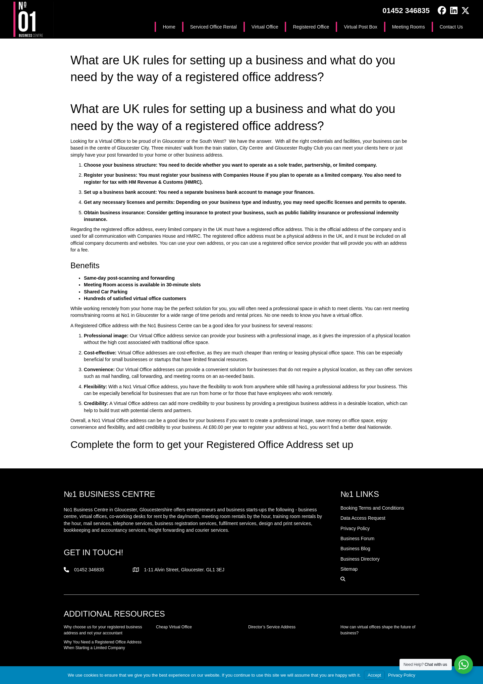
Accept (374, 675)
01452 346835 (406, 10)
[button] (442, 10)
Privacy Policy (401, 675)
